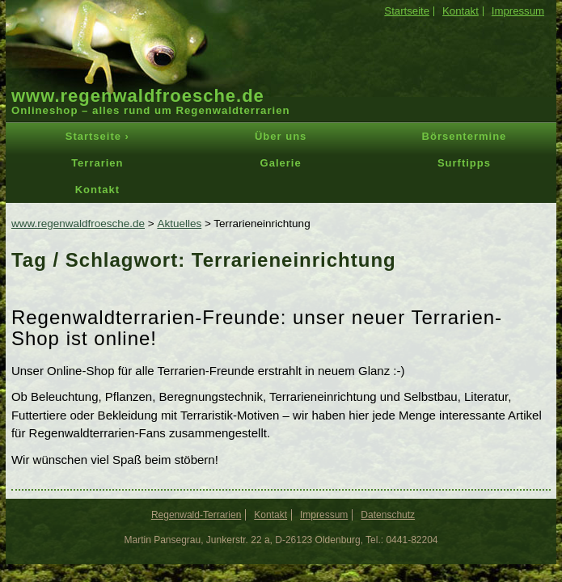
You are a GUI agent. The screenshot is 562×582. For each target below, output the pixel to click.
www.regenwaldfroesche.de (137, 96)
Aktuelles (179, 223)
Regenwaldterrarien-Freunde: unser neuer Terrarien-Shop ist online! (256, 327)
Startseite (406, 11)
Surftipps (464, 163)
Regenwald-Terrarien (196, 515)
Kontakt (460, 11)
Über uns (280, 136)
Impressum (518, 11)
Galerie (281, 163)
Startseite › (97, 136)
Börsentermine (464, 136)
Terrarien (97, 163)
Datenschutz (388, 515)
